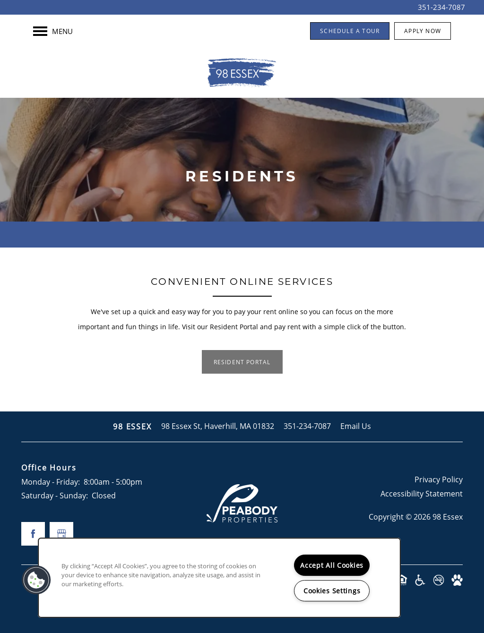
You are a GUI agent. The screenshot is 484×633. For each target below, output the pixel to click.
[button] (349, 31)
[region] (219, 578)
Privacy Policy (439, 479)
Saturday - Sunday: (54, 495)
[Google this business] (61, 534)
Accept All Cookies (331, 565)
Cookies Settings (332, 590)
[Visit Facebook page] (33, 534)
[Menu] (53, 31)
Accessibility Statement (421, 493)
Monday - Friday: (50, 482)
